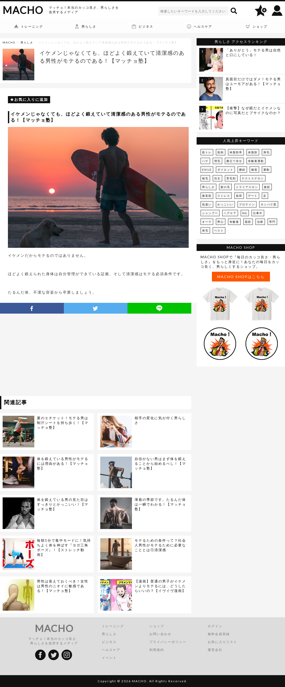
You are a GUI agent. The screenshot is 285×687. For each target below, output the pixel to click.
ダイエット (225, 169)
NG (244, 213)
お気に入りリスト (222, 642)
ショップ (156, 626)
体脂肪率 (236, 152)
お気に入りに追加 (31, 99)
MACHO (23, 10)
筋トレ (207, 152)
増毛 (217, 160)
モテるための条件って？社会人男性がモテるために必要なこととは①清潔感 (160, 545)
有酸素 (234, 221)
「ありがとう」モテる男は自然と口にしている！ (253, 52)
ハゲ (205, 160)
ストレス (223, 195)
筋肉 (220, 152)
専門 (272, 221)
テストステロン (253, 178)
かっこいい (225, 204)
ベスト (219, 230)
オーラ (207, 221)
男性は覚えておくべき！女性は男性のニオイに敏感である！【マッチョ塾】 (62, 586)
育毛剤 (231, 178)
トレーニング (113, 626)
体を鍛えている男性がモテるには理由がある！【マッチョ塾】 (62, 463)
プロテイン (247, 204)
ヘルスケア (111, 650)
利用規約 (156, 650)
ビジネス (109, 642)
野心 (220, 221)
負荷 (239, 195)
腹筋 (267, 187)
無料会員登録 (219, 634)
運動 (266, 169)
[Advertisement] (48, 356)
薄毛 (266, 152)
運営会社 (215, 650)
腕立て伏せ (234, 160)
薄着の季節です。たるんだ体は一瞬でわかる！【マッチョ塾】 (160, 504)
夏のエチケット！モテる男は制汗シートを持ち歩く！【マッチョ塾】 (62, 422)
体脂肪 (253, 152)
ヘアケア (230, 213)
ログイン (215, 626)
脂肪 (248, 221)
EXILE (207, 169)
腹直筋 (207, 195)
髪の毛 (225, 187)
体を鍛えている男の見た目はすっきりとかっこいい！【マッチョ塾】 (62, 504)
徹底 (254, 169)
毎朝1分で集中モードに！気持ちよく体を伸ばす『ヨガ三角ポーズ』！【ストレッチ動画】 (64, 547)
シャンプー (210, 213)
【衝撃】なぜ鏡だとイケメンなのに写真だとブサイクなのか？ (253, 110)
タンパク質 (269, 204)
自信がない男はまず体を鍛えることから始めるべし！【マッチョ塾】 (160, 463)
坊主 (217, 178)
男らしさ (27, 42)
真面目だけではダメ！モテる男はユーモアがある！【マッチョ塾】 (253, 84)
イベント (109, 658)
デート (253, 195)
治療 (260, 221)
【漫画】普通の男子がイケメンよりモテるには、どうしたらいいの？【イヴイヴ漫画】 (160, 586)
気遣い (207, 204)
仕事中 (258, 213)
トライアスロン (247, 187)
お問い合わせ (160, 634)
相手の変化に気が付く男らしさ (160, 420)
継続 (242, 169)
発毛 (205, 230)
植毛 (205, 178)
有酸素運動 (256, 160)
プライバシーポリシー (167, 642)
